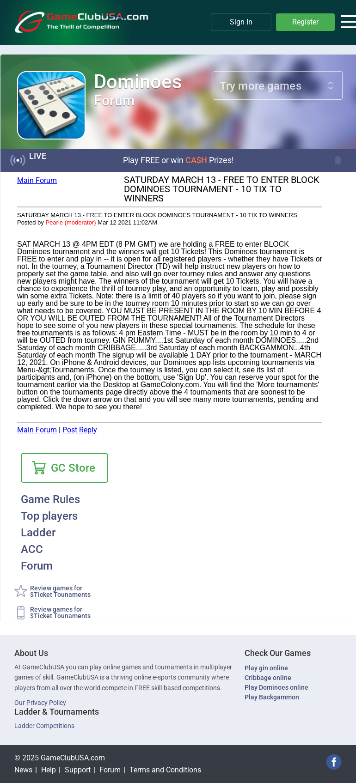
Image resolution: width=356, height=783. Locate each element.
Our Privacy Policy (40, 702)
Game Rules (50, 500)
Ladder (38, 533)
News (23, 769)
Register (305, 22)
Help (48, 769)
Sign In (241, 22)
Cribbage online (268, 677)
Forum (37, 566)
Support (78, 769)
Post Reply (79, 429)
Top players (49, 516)
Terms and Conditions (165, 769)
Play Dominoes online (276, 687)
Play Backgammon (272, 697)
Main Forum (37, 180)
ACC (32, 550)
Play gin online (266, 668)
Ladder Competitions (44, 725)
